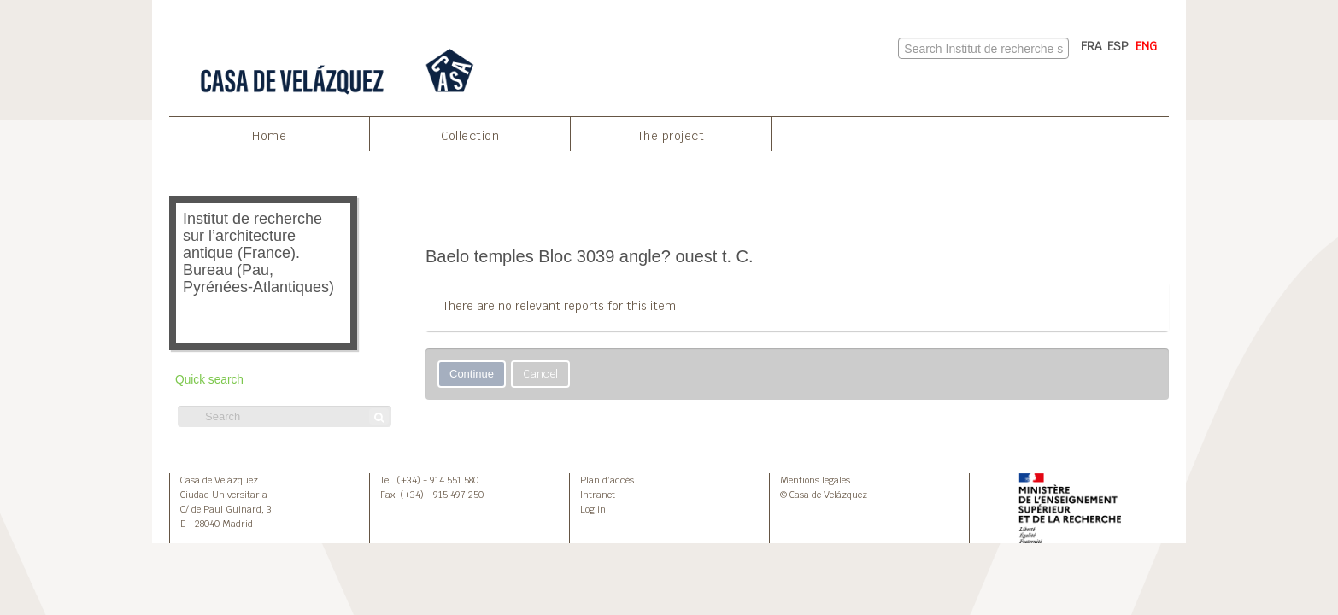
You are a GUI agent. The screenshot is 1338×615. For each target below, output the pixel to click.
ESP (1118, 46)
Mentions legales (815, 480)
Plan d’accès (607, 480)
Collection (470, 136)
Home (269, 136)
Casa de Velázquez (219, 480)
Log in (593, 509)
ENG (1146, 46)
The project (671, 136)
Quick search (209, 379)
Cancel (540, 373)
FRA (1091, 46)
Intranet (597, 495)
